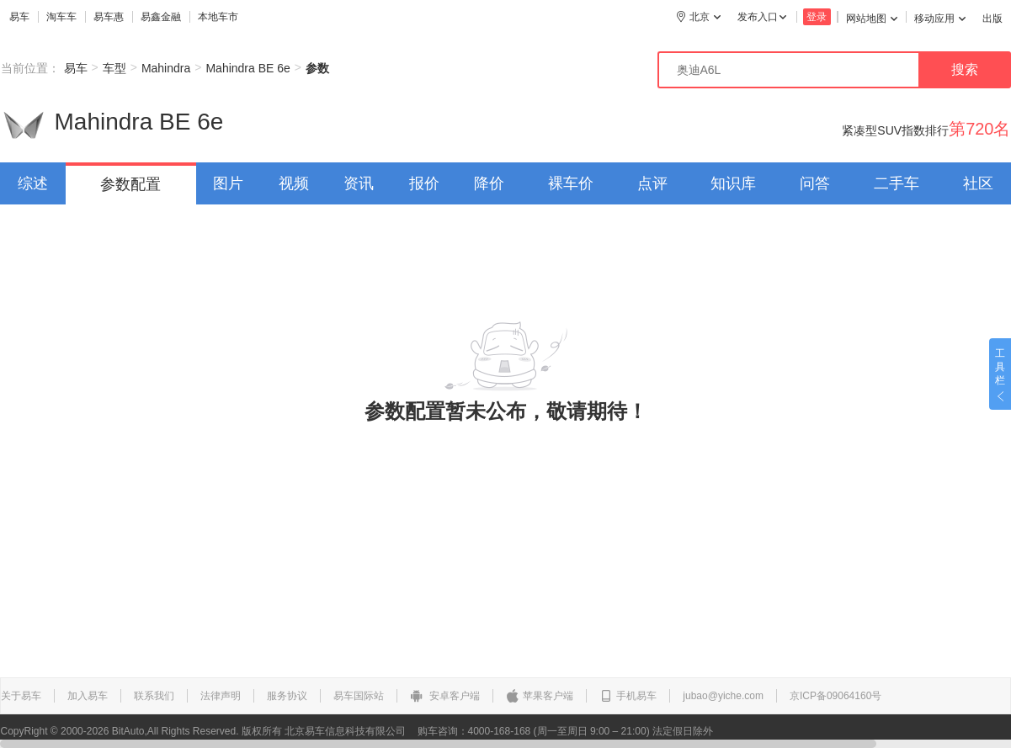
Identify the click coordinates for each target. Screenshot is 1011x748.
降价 (489, 183)
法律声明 (220, 696)
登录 (816, 17)
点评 (652, 183)
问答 (815, 183)
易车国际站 (358, 696)
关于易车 (21, 696)
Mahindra (165, 68)
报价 (424, 183)
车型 (114, 68)
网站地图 (871, 18)
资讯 (358, 183)
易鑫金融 (161, 17)
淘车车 (61, 17)
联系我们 (154, 696)
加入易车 (87, 696)
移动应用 (940, 18)
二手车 (896, 183)
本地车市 (218, 17)
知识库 (733, 183)
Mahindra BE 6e (247, 68)
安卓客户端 (445, 696)
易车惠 (108, 17)
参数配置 (130, 184)
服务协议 (287, 696)
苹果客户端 (539, 696)
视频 (294, 183)
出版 (992, 18)
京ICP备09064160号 (835, 696)
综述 (33, 183)
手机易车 (628, 696)
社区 (978, 183)
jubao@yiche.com (723, 696)
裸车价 (570, 183)
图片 (228, 183)
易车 (19, 17)
